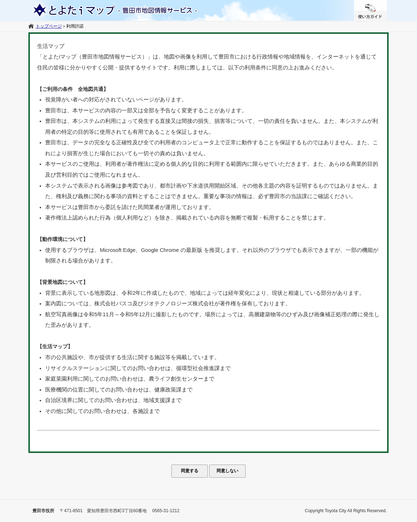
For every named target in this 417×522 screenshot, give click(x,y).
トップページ (49, 26)
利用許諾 (75, 26)
